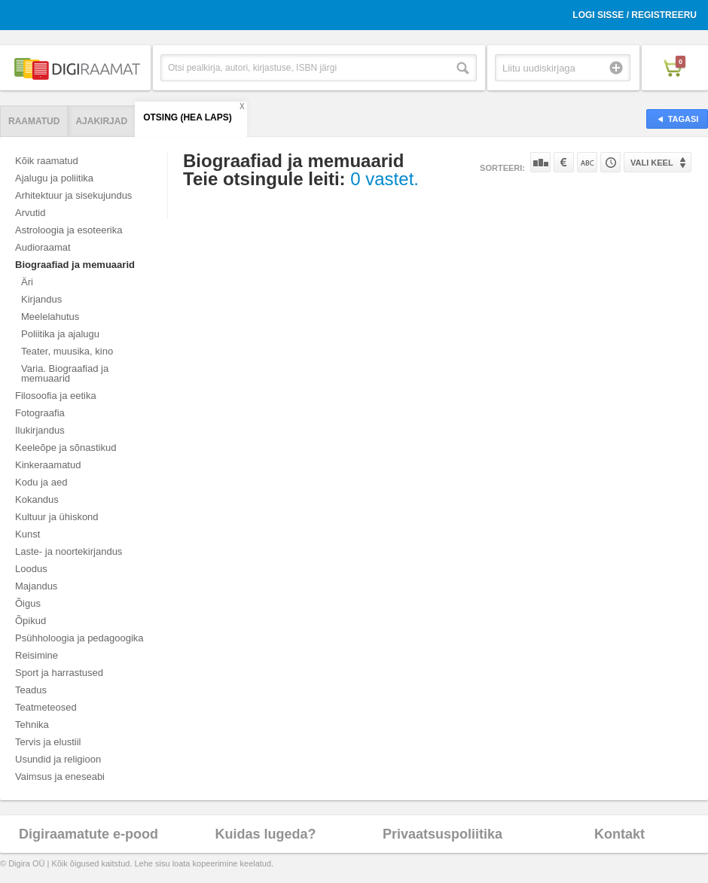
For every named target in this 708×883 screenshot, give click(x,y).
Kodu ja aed (41, 482)
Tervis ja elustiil (48, 742)
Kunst (27, 534)
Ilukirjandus (40, 430)
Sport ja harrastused (59, 672)
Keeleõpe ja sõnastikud (65, 447)
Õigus (28, 603)
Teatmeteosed (46, 707)
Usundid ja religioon (58, 759)
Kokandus (37, 499)
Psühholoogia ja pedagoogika (79, 638)
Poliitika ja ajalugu (60, 333)
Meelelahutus (50, 316)
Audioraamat (43, 247)
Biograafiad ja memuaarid (75, 264)
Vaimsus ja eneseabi (60, 776)
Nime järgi (587, 162)
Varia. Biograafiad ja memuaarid (64, 373)
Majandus (36, 586)
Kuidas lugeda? (265, 834)
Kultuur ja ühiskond (57, 516)
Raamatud (34, 121)
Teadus (31, 690)
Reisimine (36, 655)
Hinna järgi (564, 162)
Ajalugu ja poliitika (54, 178)
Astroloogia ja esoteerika (68, 230)
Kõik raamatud (46, 160)
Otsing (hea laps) (187, 117)
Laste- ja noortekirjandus (68, 551)
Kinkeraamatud (48, 464)
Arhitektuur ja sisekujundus (73, 195)
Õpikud (30, 620)
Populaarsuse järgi (540, 162)
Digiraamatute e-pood (88, 834)
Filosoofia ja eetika (55, 395)
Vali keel (651, 162)
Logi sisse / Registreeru (634, 15)
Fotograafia (40, 413)
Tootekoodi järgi (610, 162)
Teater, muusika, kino (67, 351)
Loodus (31, 568)
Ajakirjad (101, 121)
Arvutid (30, 212)
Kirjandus (41, 299)
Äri (27, 282)
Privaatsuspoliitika (442, 834)
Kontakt (619, 834)
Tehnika (32, 724)
